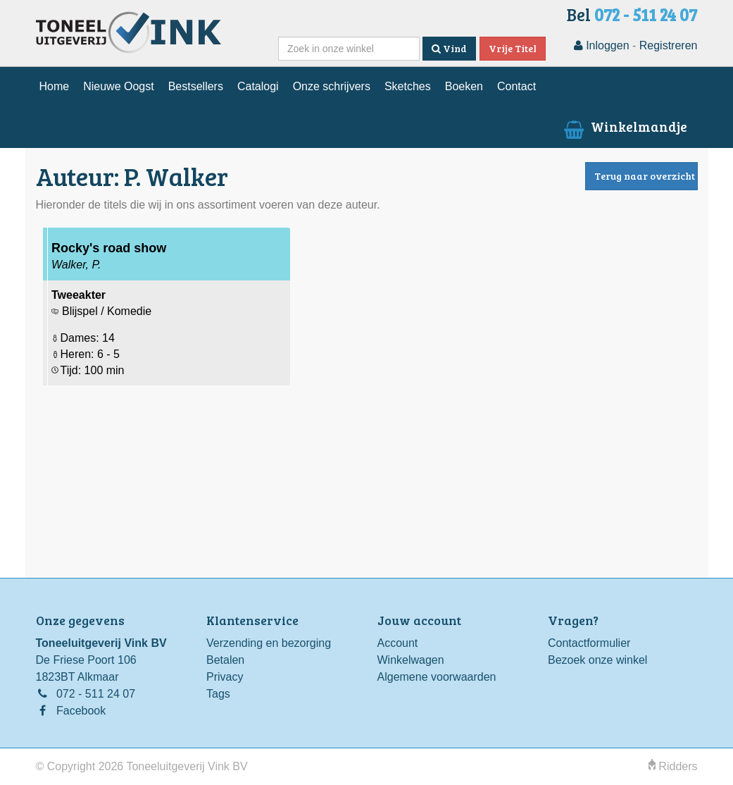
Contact (516, 86)
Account (397, 643)
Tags (218, 694)
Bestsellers (195, 86)
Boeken (464, 86)
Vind (449, 48)
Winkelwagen (410, 660)
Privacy (224, 677)
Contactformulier (589, 643)
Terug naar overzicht (644, 176)
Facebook (81, 711)
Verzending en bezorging (268, 643)
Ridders (673, 766)
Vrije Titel (513, 48)
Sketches (407, 86)
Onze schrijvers (331, 86)
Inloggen (601, 45)
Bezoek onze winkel (597, 660)
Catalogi (258, 86)
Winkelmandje (623, 126)
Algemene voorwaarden (436, 677)
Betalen (225, 660)
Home (54, 86)
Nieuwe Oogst (118, 86)
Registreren (668, 45)
